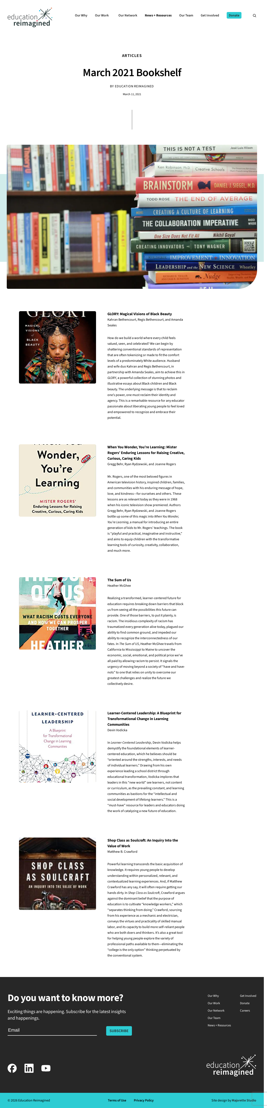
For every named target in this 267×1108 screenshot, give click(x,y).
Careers (245, 1010)
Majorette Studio (244, 1100)
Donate (244, 1003)
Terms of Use (117, 1100)
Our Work (214, 1003)
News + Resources (219, 1025)
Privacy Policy (144, 1100)
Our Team (214, 1018)
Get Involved (248, 995)
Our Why (213, 995)
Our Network (216, 1010)
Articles (132, 56)
